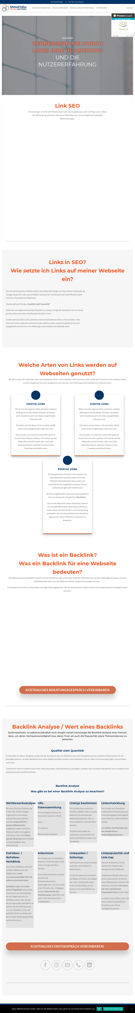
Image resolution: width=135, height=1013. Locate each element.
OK (99, 1009)
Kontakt (130, 8)
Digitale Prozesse (60, 8)
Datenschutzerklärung (113, 1009)
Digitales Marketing (41, 8)
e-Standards (101, 8)
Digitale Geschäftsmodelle (82, 8)
